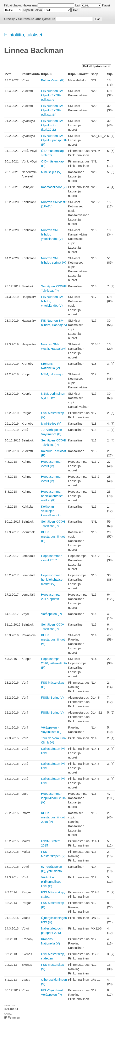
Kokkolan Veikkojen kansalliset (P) (51, 511)
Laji (77, 5)
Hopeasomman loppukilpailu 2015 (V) (53, 798)
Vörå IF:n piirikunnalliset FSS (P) (51, 881)
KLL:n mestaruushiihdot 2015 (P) (53, 817)
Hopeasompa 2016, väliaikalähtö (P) (54, 663)
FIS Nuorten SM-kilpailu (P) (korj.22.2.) (53, 125)
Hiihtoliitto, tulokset (23, 34)
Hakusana (30, 5)
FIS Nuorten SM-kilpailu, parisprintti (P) (54, 140)
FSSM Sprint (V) (52, 697)
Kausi (106, 5)
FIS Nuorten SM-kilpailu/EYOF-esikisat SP (53, 110)
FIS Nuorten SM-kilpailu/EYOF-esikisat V (53, 95)
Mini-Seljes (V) (51, 172)
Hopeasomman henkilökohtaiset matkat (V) (52, 579)
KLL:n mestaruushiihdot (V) (53, 639)
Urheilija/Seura (45, 19)
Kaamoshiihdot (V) (54, 187)
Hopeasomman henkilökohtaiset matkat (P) (52, 496)
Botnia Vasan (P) (52, 80)
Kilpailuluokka (32, 10)
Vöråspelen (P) (51, 614)
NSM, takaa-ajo (51, 374)
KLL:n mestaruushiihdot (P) (53, 536)
